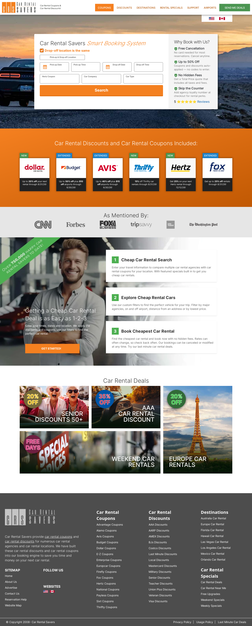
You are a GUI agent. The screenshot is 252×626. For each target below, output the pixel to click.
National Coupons (107, 589)
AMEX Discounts (159, 536)
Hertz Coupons (106, 583)
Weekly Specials (211, 605)
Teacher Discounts (160, 583)
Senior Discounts (159, 577)
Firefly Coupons (106, 571)
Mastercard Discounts (163, 565)
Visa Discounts (158, 601)
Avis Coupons (105, 536)
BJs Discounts (158, 542)
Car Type (130, 76)
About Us (11, 581)
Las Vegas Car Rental (214, 541)
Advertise (11, 587)
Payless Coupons (107, 595)
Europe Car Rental (212, 524)
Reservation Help (16, 599)
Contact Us (12, 593)
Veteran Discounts (160, 595)
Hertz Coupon (48, 76)
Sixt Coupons (105, 601)
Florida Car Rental (212, 530)
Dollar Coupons (106, 548)
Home (8, 575)
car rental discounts (19, 541)
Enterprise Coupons (109, 560)
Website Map (13, 605)
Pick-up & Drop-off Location (63, 57)
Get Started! (51, 348)
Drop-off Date (119, 65)
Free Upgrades (210, 594)
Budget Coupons (107, 542)
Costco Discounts (160, 548)
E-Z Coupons (104, 554)
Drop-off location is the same (65, 50)
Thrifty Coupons (106, 607)
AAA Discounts (158, 524)
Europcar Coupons (108, 565)
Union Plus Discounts (162, 589)
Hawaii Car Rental (212, 536)
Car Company (90, 76)
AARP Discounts (159, 530)
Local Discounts (159, 560)
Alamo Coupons (106, 530)
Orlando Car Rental (213, 559)
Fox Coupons (104, 577)
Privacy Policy (182, 622)
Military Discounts (160, 571)
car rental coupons (58, 537)
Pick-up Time (80, 65)
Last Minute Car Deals (232, 622)
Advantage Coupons (109, 524)
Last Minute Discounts (163, 554)
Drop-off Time (142, 65)
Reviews (203, 102)
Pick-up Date (56, 65)
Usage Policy (204, 622)
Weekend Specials (212, 599)
